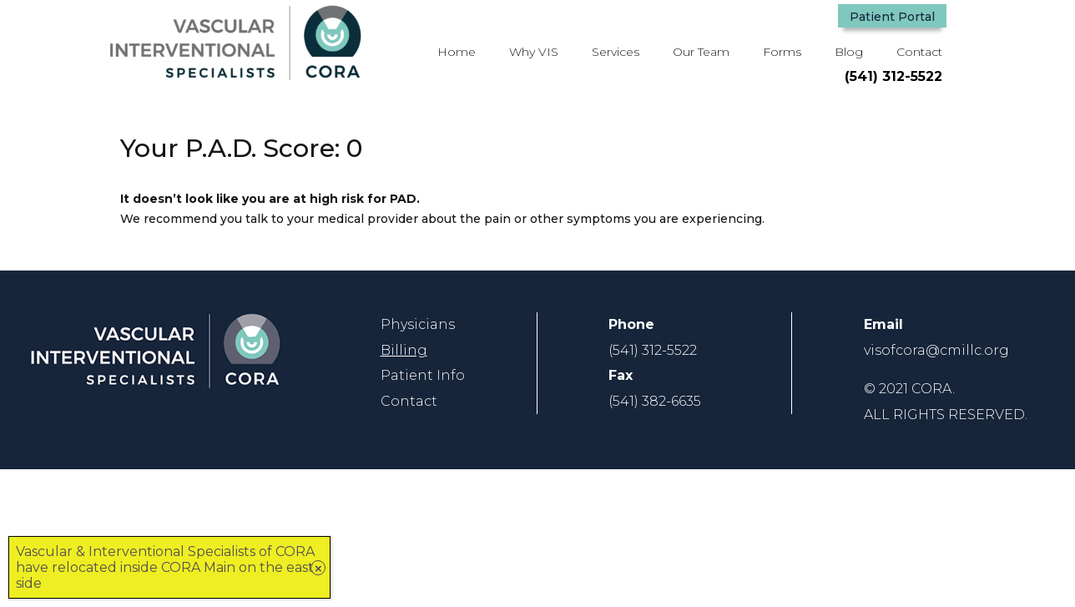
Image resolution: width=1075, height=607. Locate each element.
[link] (235, 75)
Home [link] (456, 51)
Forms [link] (782, 51)
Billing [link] (404, 350)
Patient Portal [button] (892, 16)
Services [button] (615, 51)
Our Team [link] (701, 51)
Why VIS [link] (533, 51)
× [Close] (318, 568)
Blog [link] (849, 51)
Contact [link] (919, 51)
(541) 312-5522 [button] (893, 76)
